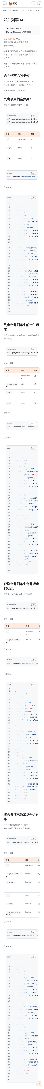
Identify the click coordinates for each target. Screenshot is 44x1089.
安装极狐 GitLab (34, 10)
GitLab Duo (14, 10)
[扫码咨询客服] (39, 1084)
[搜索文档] (33, 3)
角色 (27, 42)
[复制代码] (33, 115)
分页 (25, 90)
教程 (5, 10)
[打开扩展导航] (4, 3)
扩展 (23, 10)
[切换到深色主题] (39, 3)
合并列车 (11, 39)
